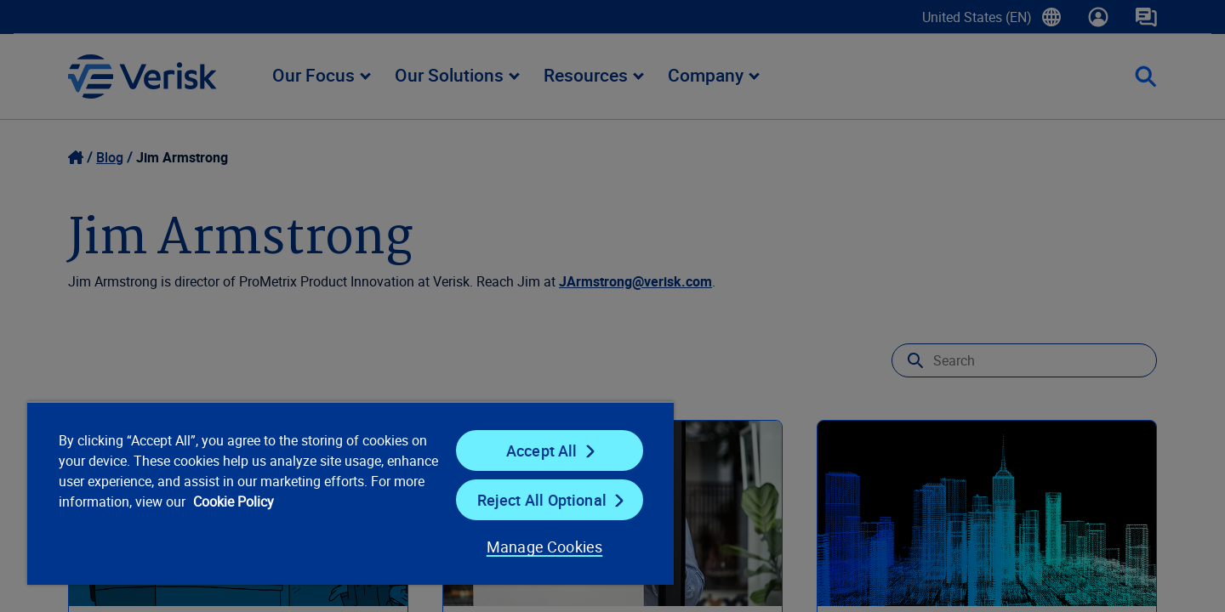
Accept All (542, 450)
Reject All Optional (542, 500)
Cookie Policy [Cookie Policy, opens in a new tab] (233, 501)
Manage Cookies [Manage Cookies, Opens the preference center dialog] (545, 546)
